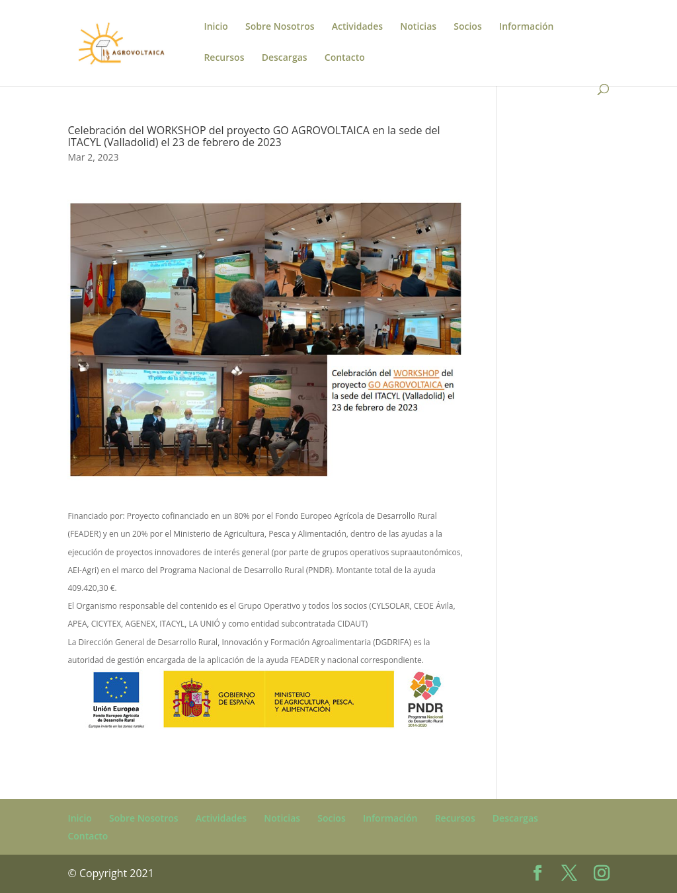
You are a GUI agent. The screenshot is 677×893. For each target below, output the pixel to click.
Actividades (357, 27)
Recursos (224, 58)
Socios (467, 27)
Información (526, 27)
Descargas (284, 58)
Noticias (418, 27)
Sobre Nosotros (280, 27)
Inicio (215, 27)
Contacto (345, 58)
